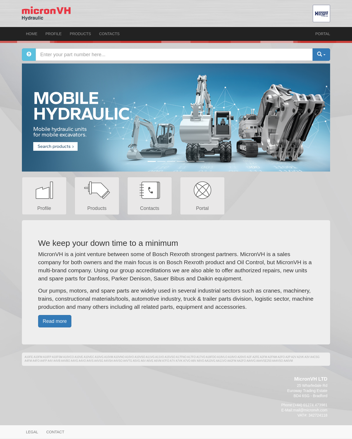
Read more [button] (55, 321)
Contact (55, 432)
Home (31, 34)
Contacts (109, 34)
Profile (53, 34)
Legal (32, 432)
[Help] (29, 54)
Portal (322, 34)
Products (80, 34)
